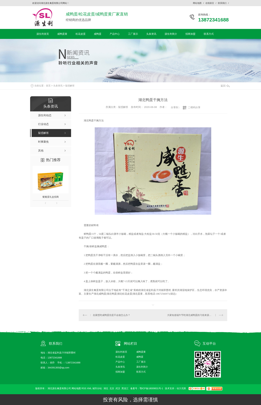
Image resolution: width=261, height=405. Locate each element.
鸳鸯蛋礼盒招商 (50, 197)
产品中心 (115, 33)
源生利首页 (42, 33)
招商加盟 (190, 33)
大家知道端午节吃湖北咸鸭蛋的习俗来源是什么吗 (192, 315)
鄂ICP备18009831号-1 (151, 388)
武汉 (118, 388)
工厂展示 (133, 33)
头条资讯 (151, 33)
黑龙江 (125, 388)
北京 (112, 388)
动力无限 (181, 388)
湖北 (106, 388)
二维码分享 (194, 107)
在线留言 (209, 3)
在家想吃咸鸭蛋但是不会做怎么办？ (111, 315)
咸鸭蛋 (97, 33)
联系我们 (222, 3)
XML (89, 388)
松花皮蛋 (81, 33)
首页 (48, 85)
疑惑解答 (70, 85)
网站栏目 (130, 343)
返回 (225, 85)
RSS (84, 388)
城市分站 (97, 388)
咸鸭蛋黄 (62, 33)
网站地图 (197, 3)
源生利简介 (171, 33)
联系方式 (209, 33)
